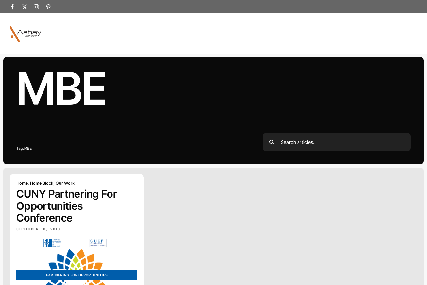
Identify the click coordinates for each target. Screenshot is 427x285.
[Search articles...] (337, 142)
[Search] (272, 142)
